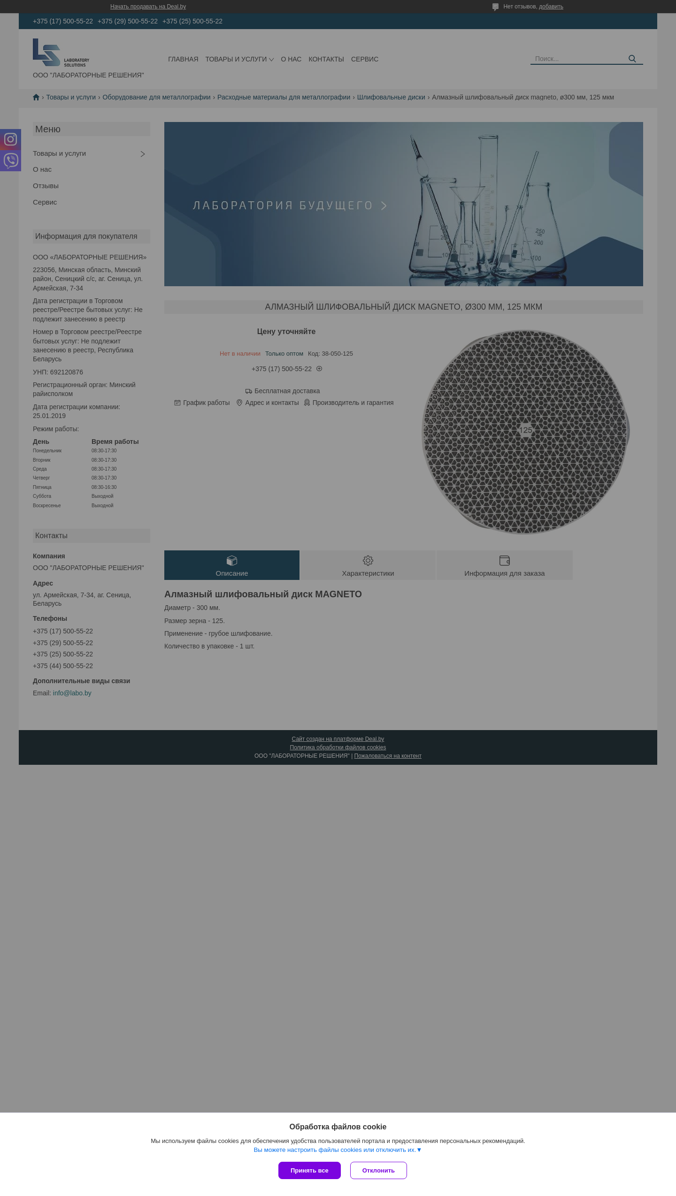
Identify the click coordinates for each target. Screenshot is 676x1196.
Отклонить (378, 1170)
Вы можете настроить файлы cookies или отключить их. (335, 1149)
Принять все (310, 1170)
